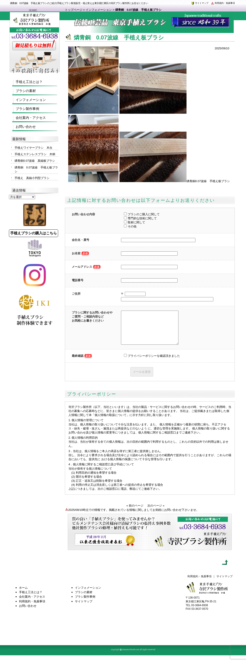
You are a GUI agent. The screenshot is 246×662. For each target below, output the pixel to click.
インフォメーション (99, 9)
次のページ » (155, 512)
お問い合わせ (26, 126)
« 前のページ (134, 512)
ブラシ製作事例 (27, 109)
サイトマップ (199, 3)
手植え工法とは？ (29, 82)
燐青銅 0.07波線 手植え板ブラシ (36, 169)
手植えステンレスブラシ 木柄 (35, 154)
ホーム (23, 594)
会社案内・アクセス (31, 118)
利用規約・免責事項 (223, 3)
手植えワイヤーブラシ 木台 (33, 147)
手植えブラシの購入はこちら (33, 233)
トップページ (73, 9)
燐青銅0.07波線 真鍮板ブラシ (35, 160)
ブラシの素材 (26, 91)
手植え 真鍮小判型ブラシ (32, 178)
